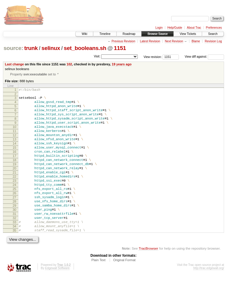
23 (14, 200)
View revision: (153, 56)
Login (159, 27)
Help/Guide (174, 27)
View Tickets (188, 33)
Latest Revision (150, 41)
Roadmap (129, 33)
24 (14, 205)
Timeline (104, 33)
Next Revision (174, 41)
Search (213, 33)
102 (69, 64)
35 (14, 260)
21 (14, 190)
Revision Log (213, 41)
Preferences (214, 27)
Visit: (97, 56)
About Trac (194, 27)
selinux (50, 48)
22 (14, 195)
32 (14, 245)
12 (14, 144)
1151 (120, 48)
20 (14, 185)
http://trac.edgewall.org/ (208, 298)
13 (14, 149)
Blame (196, 41)
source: (13, 48)
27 (14, 220)
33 (14, 250)
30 (14, 235)
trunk (31, 48)
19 (14, 180)
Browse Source (157, 33)
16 (14, 165)
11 (14, 139)
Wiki (84, 33)
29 (14, 230)
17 (14, 170)
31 (14, 240)
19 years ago (122, 64)
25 (14, 210)
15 (14, 159)
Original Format (124, 291)
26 (14, 215)
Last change (14, 64)
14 (14, 154)
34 (14, 255)
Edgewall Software (57, 298)
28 (14, 225)
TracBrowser (148, 279)
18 (14, 175)
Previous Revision (123, 41)
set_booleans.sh (85, 48)
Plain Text (98, 291)
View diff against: (204, 56)
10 (14, 134)
